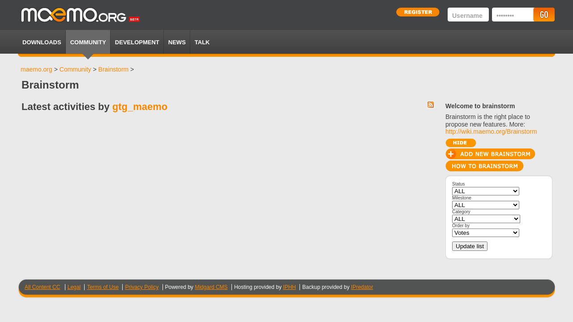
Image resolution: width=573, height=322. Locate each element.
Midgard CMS (211, 287)
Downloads (41, 42)
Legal (74, 287)
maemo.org (36, 69)
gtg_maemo (139, 106)
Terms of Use (103, 287)
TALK (202, 42)
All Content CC (42, 287)
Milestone (461, 197)
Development (137, 42)
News (177, 42)
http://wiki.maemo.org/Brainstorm (491, 131)
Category (461, 211)
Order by (461, 225)
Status (458, 184)
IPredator (362, 287)
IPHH (289, 287)
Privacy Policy (141, 287)
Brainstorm (113, 69)
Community (88, 42)
